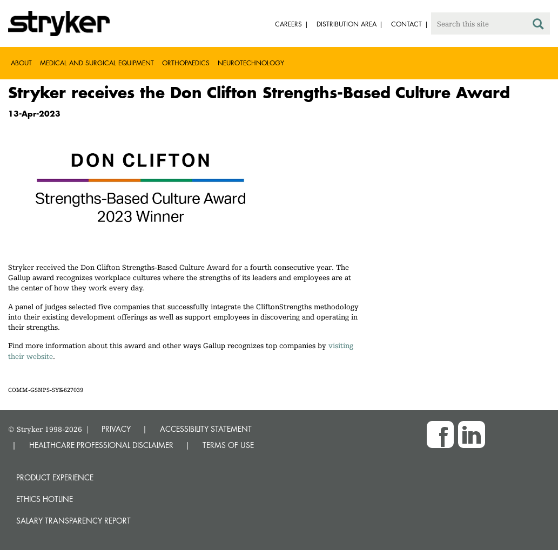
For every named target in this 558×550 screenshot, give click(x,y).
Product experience (54, 477)
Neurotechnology (251, 62)
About (21, 62)
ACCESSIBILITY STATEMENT (206, 429)
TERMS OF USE (228, 445)
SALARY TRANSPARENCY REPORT (73, 520)
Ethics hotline (44, 499)
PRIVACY (116, 429)
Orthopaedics (186, 62)
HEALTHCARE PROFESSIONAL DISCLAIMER (101, 445)
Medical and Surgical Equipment (97, 62)
